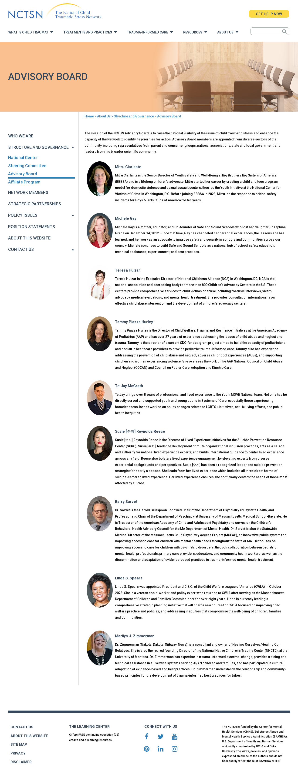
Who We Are (20, 135)
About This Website (29, 238)
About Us (227, 32)
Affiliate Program (24, 181)
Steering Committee (27, 165)
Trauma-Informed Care (150, 32)
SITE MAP (18, 744)
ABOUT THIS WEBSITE (29, 736)
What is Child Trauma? (30, 32)
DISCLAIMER (21, 762)
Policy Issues (22, 215)
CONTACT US (21, 727)
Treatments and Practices (90, 32)
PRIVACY (18, 753)
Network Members (28, 192)
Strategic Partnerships (34, 203)
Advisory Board (22, 173)
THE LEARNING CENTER (89, 727)
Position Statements (31, 226)
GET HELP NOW (269, 14)
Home (89, 116)
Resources (195, 32)
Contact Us (21, 249)
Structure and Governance (134, 116)
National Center (23, 157)
